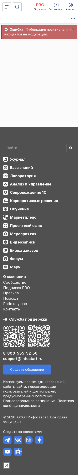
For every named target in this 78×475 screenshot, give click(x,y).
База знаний (21, 167)
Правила (11, 293)
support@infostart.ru (22, 358)
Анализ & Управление (30, 184)
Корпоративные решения (34, 201)
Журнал (18, 159)
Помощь (11, 298)
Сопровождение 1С (28, 192)
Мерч (15, 267)
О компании (14, 276)
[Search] (39, 148)
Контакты (12, 309)
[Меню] (6, 6)
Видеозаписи (22, 242)
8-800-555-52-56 (20, 353)
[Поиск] (17, 6)
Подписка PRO (16, 288)
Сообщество (14, 282)
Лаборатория (23, 176)
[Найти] (71, 148)
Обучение (19, 209)
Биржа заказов (24, 250)
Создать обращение (27, 369)
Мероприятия (23, 234)
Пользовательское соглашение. (29, 401)
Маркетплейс (23, 217)
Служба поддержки (28, 319)
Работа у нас (15, 304)
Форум (16, 259)
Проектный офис (26, 225)
